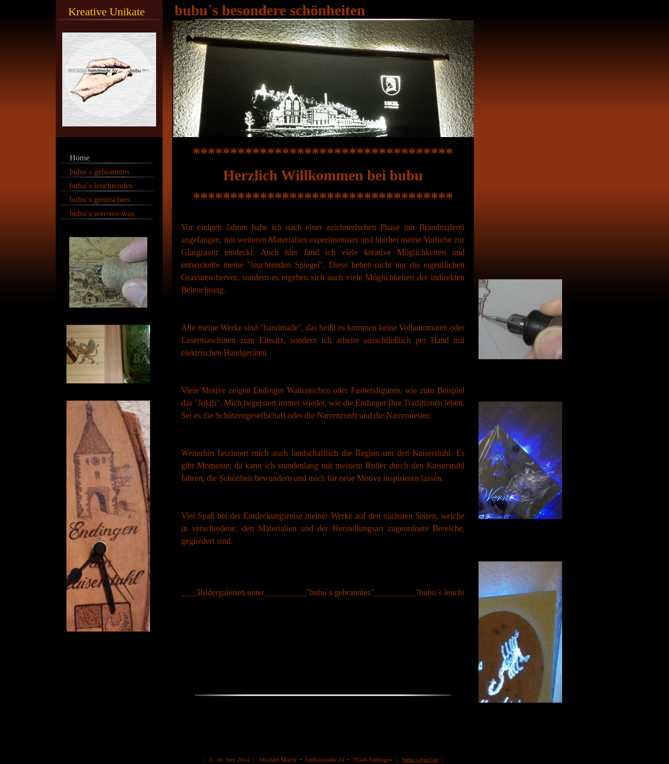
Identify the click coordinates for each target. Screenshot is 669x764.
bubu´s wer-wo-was (102, 213)
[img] (334, 68)
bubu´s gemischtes (100, 199)
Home (80, 157)
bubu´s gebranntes (100, 171)
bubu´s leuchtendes (101, 185)
